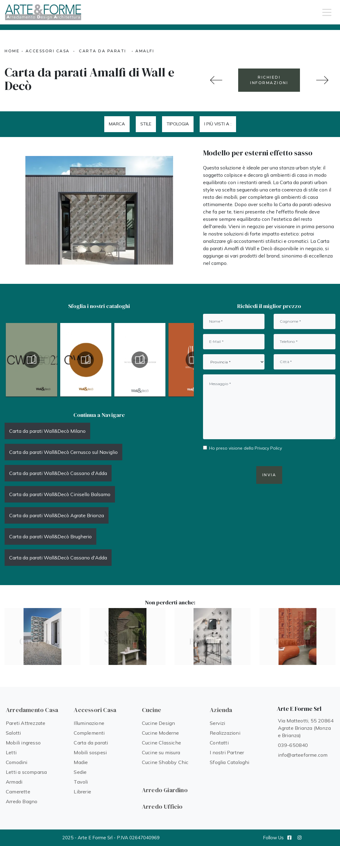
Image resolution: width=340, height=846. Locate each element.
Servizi (217, 723)
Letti (11, 752)
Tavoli (81, 782)
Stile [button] (145, 124)
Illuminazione (89, 723)
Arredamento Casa (32, 710)
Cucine (151, 710)
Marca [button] (117, 124)
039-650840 (293, 745)
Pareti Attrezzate (25, 723)
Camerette (18, 791)
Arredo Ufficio (162, 806)
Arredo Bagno (21, 801)
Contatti (219, 743)
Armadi (14, 782)
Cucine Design (158, 723)
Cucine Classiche (161, 743)
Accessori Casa (48, 51)
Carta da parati (102, 51)
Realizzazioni (225, 733)
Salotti (13, 733)
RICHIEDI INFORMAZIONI (269, 80)
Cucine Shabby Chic (165, 762)
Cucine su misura (161, 752)
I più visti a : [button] (217, 124)
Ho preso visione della (245, 448)
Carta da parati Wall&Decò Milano (47, 431)
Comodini (17, 762)
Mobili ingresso (23, 743)
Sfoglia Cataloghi (229, 762)
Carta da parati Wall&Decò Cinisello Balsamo (59, 494)
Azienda (221, 710)
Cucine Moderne (160, 733)
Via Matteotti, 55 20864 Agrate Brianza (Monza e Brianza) (306, 728)
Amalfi (144, 51)
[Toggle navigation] (327, 12)
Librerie (82, 791)
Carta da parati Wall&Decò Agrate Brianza (56, 515)
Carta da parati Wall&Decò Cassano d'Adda (58, 473)
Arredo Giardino (165, 790)
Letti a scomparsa (26, 772)
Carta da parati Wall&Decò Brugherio (50, 536)
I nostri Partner (227, 752)
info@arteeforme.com (303, 755)
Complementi (89, 733)
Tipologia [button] (178, 124)
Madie (81, 762)
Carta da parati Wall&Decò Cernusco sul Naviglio (63, 452)
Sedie (80, 772)
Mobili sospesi (90, 752)
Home (12, 51)
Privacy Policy (268, 448)
